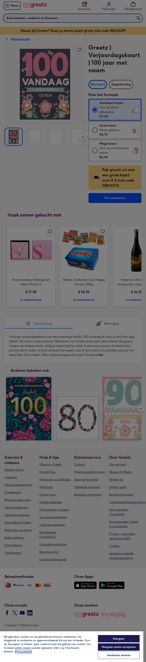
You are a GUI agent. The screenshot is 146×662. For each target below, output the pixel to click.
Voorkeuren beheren (119, 655)
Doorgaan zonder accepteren (119, 647)
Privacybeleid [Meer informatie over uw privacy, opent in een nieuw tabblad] (23, 651)
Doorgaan (118, 638)
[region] (71, 646)
